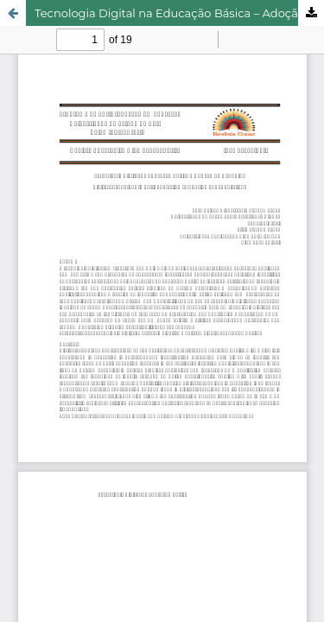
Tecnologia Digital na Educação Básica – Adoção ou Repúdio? (179, 13)
